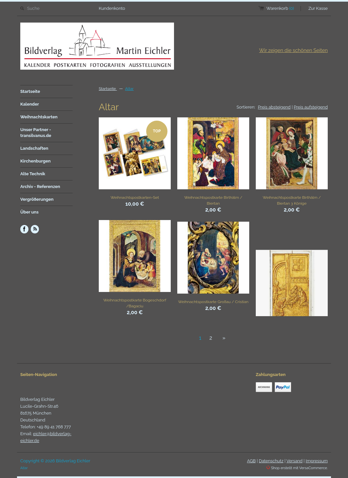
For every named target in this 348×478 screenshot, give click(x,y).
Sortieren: (245, 107)
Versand (295, 460)
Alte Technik (32, 173)
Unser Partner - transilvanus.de (35, 132)
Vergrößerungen (37, 199)
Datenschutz (271, 460)
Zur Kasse (318, 8)
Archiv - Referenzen (40, 186)
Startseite (30, 91)
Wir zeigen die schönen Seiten (293, 50)
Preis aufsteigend (311, 107)
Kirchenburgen (35, 161)
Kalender (29, 104)
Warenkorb (280, 8)
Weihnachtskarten (39, 116)
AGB (251, 460)
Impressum (317, 460)
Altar (129, 88)
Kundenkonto (112, 8)
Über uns (29, 212)
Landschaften (34, 148)
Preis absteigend (274, 107)
